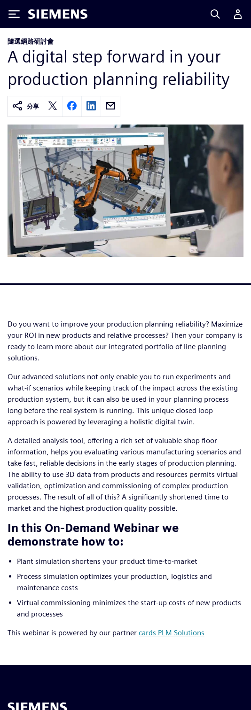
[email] (110, 106)
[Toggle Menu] (14, 14)
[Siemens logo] (57, 14)
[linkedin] (91, 106)
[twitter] (52, 106)
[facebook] (72, 106)
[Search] (215, 14)
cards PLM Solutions (171, 632)
